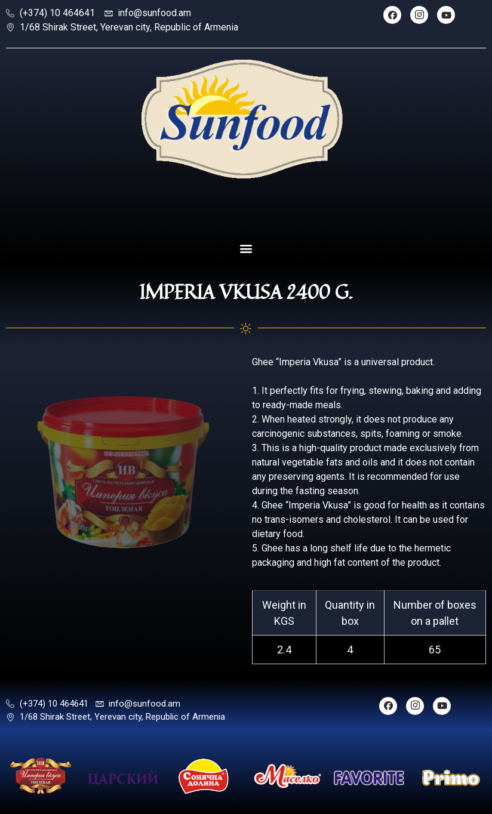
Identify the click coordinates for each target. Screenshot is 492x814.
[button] (246, 248)
